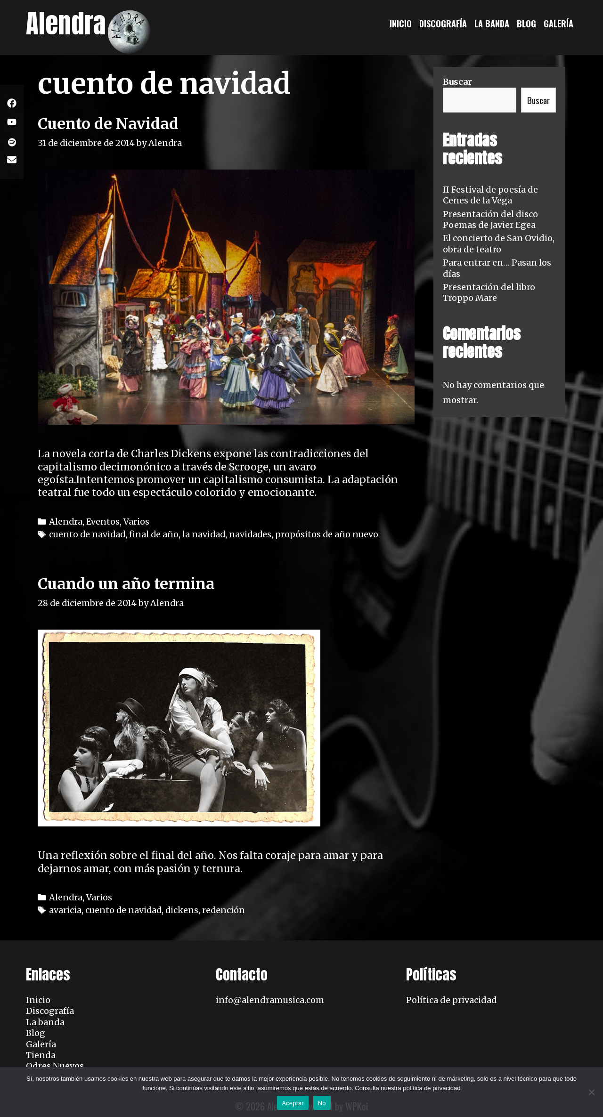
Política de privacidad (451, 1000)
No (322, 1103)
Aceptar (293, 1103)
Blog (526, 23)
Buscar (457, 81)
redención (223, 910)
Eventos (103, 521)
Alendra (66, 23)
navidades (250, 534)
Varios (136, 521)
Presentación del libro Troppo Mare (489, 292)
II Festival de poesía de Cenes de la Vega (490, 195)
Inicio (401, 23)
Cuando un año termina (126, 584)
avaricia (65, 910)
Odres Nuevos (55, 1065)
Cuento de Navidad (108, 123)
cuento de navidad (87, 534)
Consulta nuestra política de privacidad (407, 1088)
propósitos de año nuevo (326, 534)
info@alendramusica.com (270, 1000)
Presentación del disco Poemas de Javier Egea (490, 219)
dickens (181, 910)
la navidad (203, 534)
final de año (154, 534)
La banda (491, 23)
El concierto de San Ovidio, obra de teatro (498, 243)
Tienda (41, 1055)
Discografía (443, 23)
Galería (558, 23)
